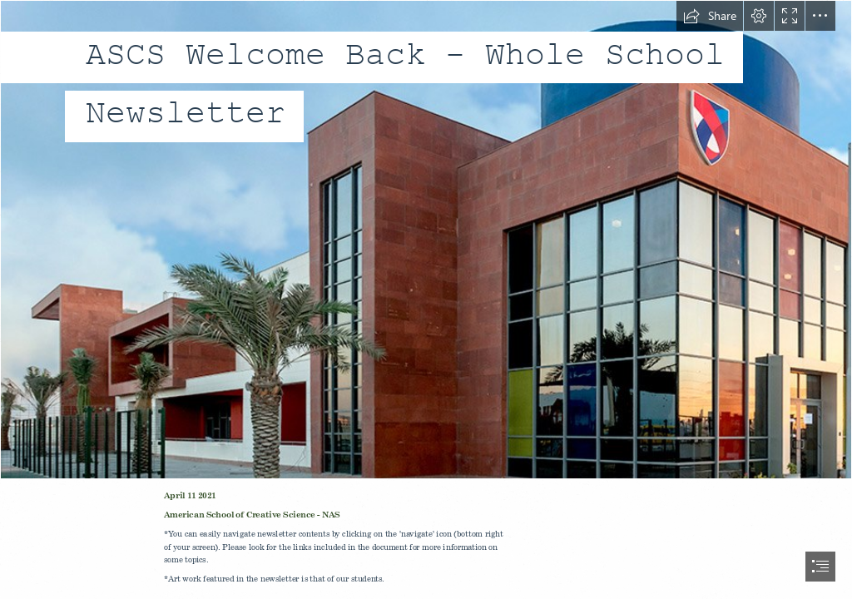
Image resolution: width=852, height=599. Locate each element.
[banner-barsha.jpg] (426, 239)
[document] (426, 299)
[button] (709, 16)
